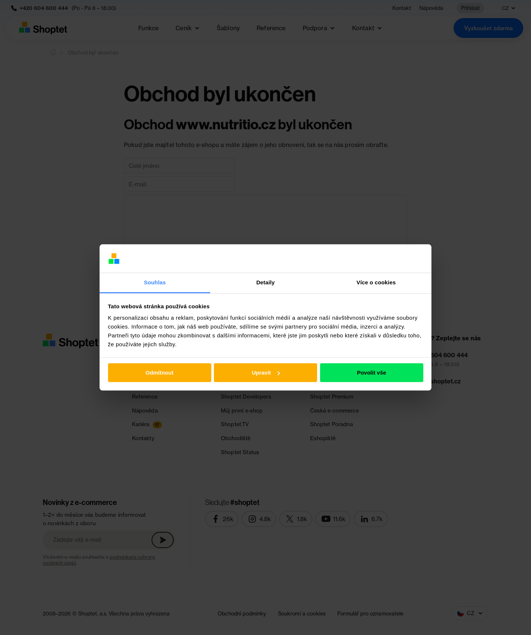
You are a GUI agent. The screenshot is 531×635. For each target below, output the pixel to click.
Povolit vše (371, 372)
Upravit (266, 372)
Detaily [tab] (265, 282)
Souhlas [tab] (155, 282)
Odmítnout (160, 372)
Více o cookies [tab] (376, 282)
